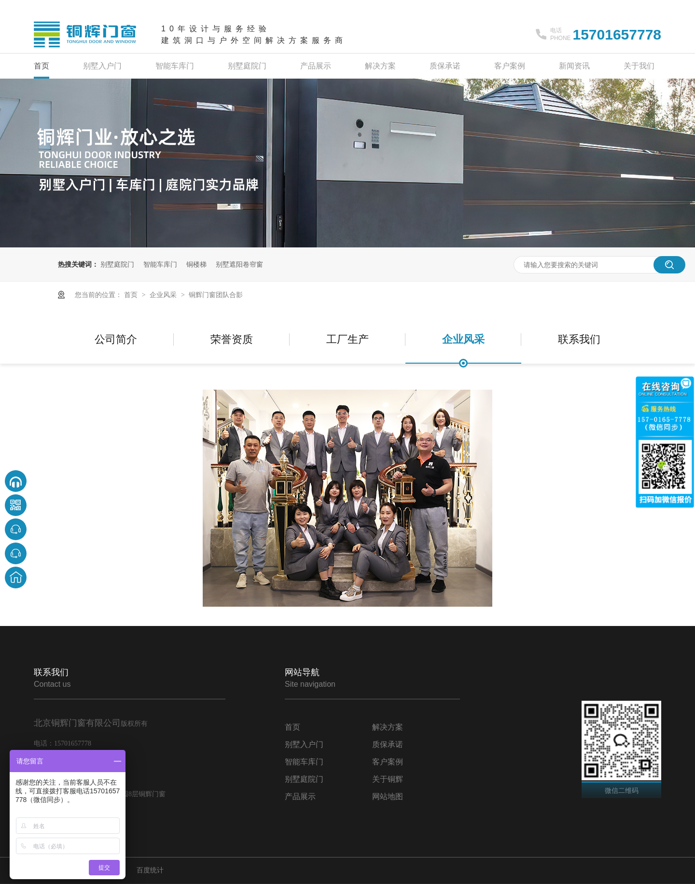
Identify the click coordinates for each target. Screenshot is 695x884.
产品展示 (315, 66)
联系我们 (579, 339)
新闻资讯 (574, 66)
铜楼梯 (196, 264)
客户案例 (509, 66)
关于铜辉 (387, 779)
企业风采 (164, 295)
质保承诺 (445, 66)
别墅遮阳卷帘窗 (239, 264)
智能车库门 (174, 66)
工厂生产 (347, 339)
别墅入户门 (102, 66)
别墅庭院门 (247, 66)
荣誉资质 (231, 339)
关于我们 (639, 66)
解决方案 (380, 66)
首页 (41, 66)
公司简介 (116, 339)
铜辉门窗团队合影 (216, 295)
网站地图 (387, 796)
